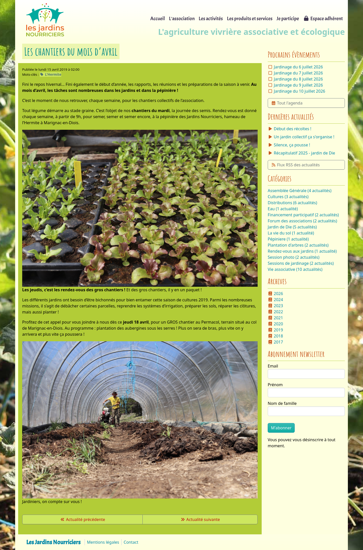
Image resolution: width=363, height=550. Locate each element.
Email (273, 366)
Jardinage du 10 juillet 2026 (299, 91)
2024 (275, 299)
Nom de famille (282, 403)
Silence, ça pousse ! (289, 145)
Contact (131, 542)
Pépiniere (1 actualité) (288, 239)
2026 (275, 293)
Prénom (275, 384)
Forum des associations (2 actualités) (302, 221)
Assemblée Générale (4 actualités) (299, 190)
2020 (275, 324)
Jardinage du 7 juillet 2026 (298, 73)
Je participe (288, 18)
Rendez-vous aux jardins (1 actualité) (302, 251)
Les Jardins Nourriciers (53, 542)
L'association (182, 18)
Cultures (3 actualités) (288, 196)
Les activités (211, 18)
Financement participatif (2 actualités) (303, 215)
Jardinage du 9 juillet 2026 (298, 85)
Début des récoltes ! (289, 129)
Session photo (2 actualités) (293, 257)
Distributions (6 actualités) (292, 202)
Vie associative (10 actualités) (295, 269)
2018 (275, 336)
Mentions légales (103, 542)
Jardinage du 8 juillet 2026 (298, 79)
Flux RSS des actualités (295, 165)
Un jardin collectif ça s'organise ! (301, 137)
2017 (275, 342)
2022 (275, 312)
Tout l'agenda (286, 103)
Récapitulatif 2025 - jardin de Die (301, 153)
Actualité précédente (82, 519)
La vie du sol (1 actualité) (291, 233)
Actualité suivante (200, 519)
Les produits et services (250, 18)
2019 (275, 330)
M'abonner (281, 428)
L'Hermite (50, 74)
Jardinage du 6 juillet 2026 (298, 67)
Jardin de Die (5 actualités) (292, 227)
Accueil (157, 18)
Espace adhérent (323, 18)
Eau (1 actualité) (283, 209)
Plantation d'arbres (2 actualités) (298, 245)
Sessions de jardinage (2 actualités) (301, 263)
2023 (275, 305)
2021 (275, 318)
